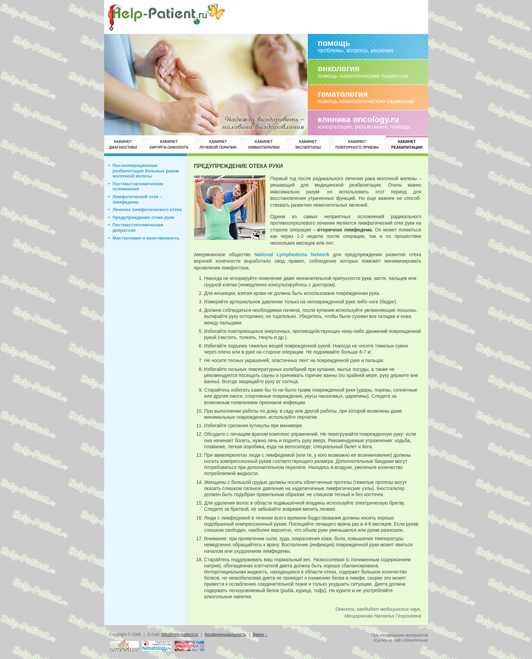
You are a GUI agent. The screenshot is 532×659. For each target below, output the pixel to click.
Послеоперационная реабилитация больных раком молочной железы (146, 170)
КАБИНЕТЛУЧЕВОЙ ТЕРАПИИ (218, 144)
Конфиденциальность (225, 634)
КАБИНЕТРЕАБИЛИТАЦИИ (406, 144)
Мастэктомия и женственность (146, 238)
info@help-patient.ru (180, 634)
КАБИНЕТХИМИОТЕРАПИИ (264, 144)
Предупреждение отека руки (143, 217)
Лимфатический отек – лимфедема (137, 199)
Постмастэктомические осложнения (138, 186)
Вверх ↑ (260, 634)
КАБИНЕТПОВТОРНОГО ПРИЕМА (357, 144)
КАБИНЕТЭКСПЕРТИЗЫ (308, 144)
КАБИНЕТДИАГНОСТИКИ (123, 144)
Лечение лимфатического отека (147, 209)
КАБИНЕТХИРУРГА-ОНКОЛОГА (168, 144)
